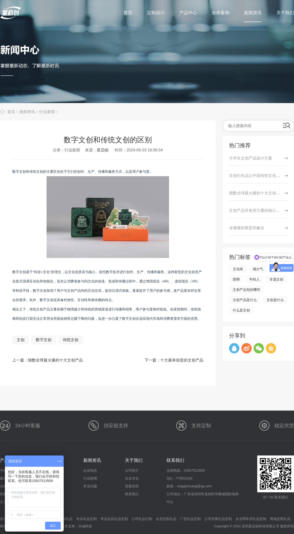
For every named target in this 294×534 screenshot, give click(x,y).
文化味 (238, 269)
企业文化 (132, 478)
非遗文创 (276, 279)
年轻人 (254, 279)
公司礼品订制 (142, 519)
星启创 (103, 150)
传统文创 (70, 340)
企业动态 (90, 470)
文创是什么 (275, 300)
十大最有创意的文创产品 (181, 360)
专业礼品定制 (86, 519)
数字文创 (43, 340)
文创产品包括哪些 (246, 290)
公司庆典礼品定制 (218, 519)
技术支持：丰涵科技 (76, 526)
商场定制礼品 (280, 519)
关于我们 (134, 460)
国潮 (236, 279)
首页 (11, 112)
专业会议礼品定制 (114, 519)
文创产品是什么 (245, 300)
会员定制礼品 (166, 519)
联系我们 (132, 494)
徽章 (3, 478)
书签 (3, 470)
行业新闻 (47, 112)
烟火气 (258, 269)
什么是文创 (241, 310)
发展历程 (132, 486)
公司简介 (132, 470)
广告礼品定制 (190, 519)
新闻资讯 (27, 112)
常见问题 (90, 486)
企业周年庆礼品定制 (250, 519)
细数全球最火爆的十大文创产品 (55, 360)
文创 (20, 340)
